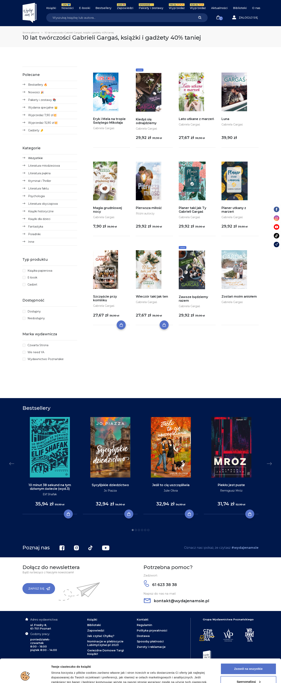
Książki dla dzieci (39, 219)
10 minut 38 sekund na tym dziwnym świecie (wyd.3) (49, 487)
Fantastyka (35, 226)
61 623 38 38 (160, 584)
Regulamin (144, 625)
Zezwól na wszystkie (248, 646)
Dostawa (143, 636)
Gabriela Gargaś (103, 128)
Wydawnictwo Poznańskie (46, 359)
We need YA (36, 352)
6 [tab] (148, 530)
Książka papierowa (40, 270)
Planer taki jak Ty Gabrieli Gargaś (192, 209)
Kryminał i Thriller (39, 181)
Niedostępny (36, 318)
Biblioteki (240, 8)
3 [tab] (139, 530)
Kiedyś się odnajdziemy (146, 121)
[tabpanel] (50, 465)
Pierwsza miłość (149, 208)
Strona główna (30, 32)
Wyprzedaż (177, 8)
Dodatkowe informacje (67, 675)
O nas (256, 8)
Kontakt (143, 619)
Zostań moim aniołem (239, 296)
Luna (225, 119)
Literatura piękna (39, 173)
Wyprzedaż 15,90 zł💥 (43, 123)
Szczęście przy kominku (105, 298)
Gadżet (32, 284)
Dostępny (34, 311)
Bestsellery (103, 8)
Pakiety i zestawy (151, 8)
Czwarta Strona (38, 345)
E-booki (84, 8)
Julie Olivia (171, 490)
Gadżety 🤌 (36, 130)
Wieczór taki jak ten (152, 296)
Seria (139, 70)
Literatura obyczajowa (43, 203)
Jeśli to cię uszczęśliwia (170, 485)
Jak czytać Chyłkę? (100, 636)
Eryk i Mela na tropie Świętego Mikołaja (109, 121)
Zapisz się (39, 588)
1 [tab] (133, 530)
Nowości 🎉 (36, 92)
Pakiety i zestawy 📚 (42, 100)
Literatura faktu (38, 188)
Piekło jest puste (231, 485)
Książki (51, 8)
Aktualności (219, 8)
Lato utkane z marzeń (196, 119)
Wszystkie (35, 158)
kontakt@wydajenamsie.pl (176, 601)
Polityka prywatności (152, 630)
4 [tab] (142, 530)
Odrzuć (248, 672)
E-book (32, 277)
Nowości (67, 8)
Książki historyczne (41, 211)
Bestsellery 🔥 (37, 84)
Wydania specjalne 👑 (43, 107)
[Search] (119, 17)
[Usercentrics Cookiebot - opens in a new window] (25, 675)
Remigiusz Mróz (231, 490)
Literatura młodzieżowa (44, 165)
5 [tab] (145, 530)
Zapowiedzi (125, 8)
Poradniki (34, 234)
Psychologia (36, 196)
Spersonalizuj (249, 659)
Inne (31, 242)
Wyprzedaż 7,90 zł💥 (42, 115)
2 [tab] (136, 530)
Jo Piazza (110, 490)
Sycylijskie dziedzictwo (110, 485)
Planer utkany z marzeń (233, 209)
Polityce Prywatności (185, 664)
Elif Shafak (50, 494)
